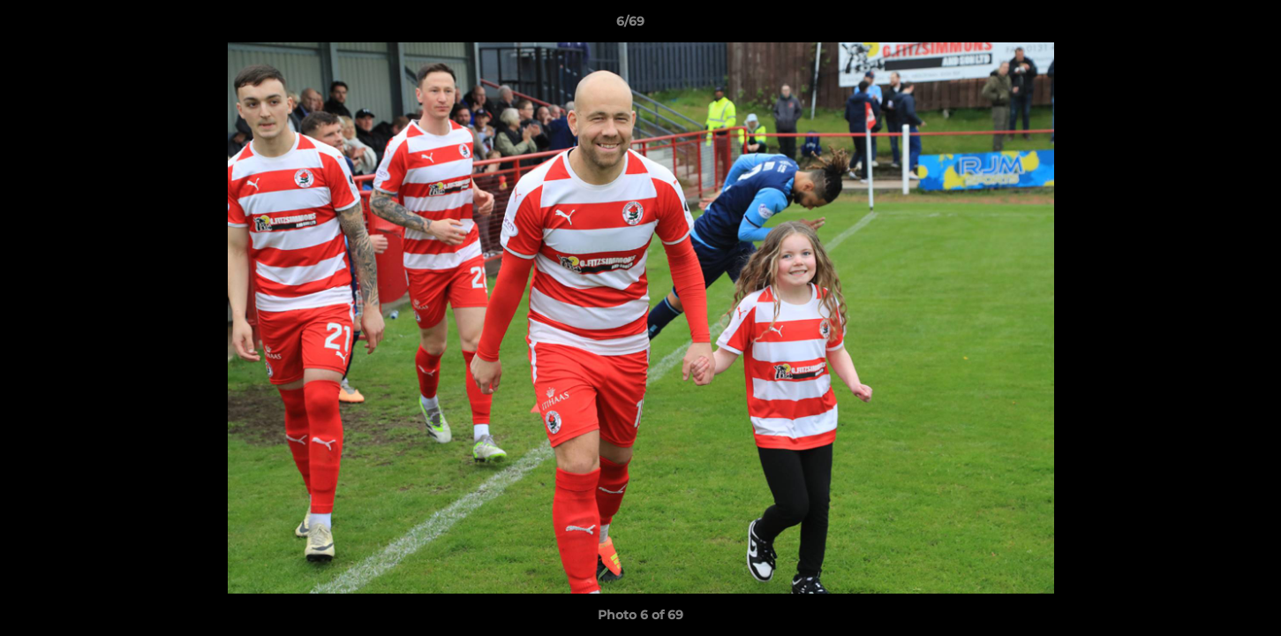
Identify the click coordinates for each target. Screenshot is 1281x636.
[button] (1206, 26)
